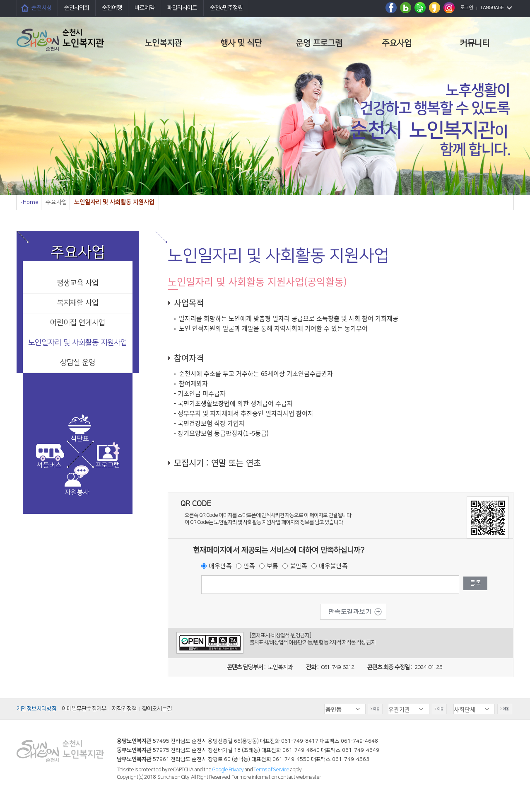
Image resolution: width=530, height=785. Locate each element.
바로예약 (144, 8)
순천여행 (112, 8)
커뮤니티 (474, 43)
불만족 (298, 565)
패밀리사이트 (182, 8)
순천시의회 (76, 8)
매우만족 (220, 565)
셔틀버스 (49, 465)
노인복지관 (163, 43)
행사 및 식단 (241, 43)
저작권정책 (124, 708)
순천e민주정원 (226, 8)
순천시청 (41, 8)
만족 (249, 565)
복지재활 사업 (78, 303)
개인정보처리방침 (36, 708)
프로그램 (107, 465)
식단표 (79, 438)
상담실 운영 (77, 363)
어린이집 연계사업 (77, 323)
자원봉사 (77, 492)
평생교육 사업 (78, 283)
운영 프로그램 (319, 43)
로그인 (466, 7)
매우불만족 (333, 565)
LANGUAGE (492, 7)
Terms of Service (271, 770)
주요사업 (397, 43)
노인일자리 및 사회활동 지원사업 (77, 343)
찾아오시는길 (157, 708)
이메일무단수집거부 (84, 708)
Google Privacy (228, 770)
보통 (272, 565)
